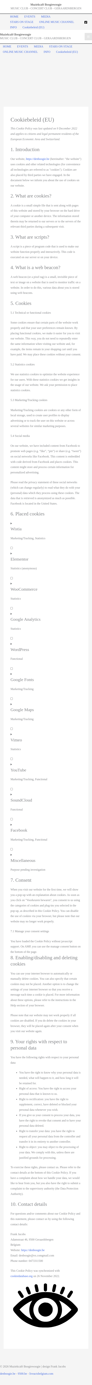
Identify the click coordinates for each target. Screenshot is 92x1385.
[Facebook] (85, 22)
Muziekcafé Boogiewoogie (46, 4)
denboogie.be (7, 1373)
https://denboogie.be (37, 158)
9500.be (22, 1373)
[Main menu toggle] (88, 36)
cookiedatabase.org (21, 1276)
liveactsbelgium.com (41, 1373)
